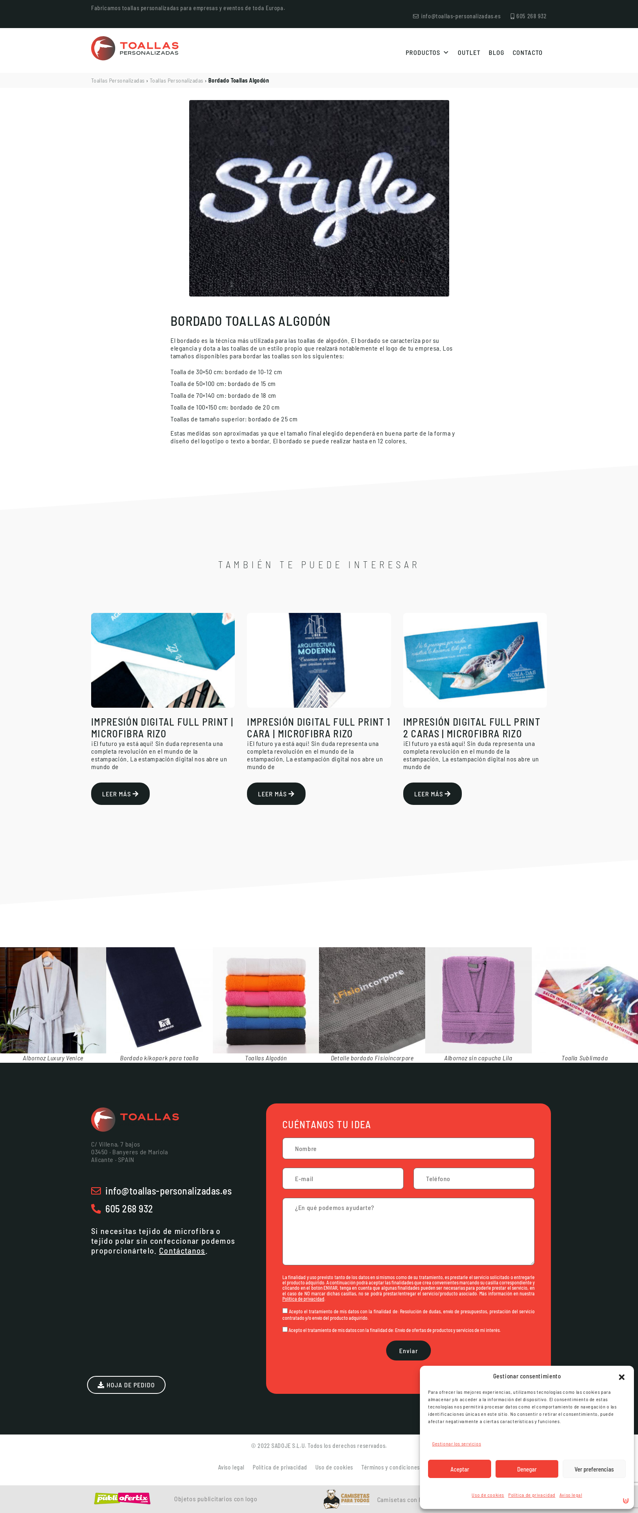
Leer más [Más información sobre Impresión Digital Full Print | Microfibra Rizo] (120, 794)
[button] (622, 1376)
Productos (428, 52)
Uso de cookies (488, 1495)
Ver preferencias (594, 1469)
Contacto (528, 52)
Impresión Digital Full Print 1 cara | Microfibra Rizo (318, 727)
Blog (497, 52)
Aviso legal (570, 1495)
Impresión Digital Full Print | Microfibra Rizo (162, 727)
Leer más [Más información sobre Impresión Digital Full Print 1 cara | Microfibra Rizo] (276, 794)
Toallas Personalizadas (118, 80)
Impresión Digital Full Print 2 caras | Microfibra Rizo (471, 727)
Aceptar (459, 1469)
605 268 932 (129, 1208)
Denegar (527, 1469)
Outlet (469, 52)
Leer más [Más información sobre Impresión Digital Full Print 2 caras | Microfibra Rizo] (432, 794)
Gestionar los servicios (456, 1443)
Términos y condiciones (390, 1467)
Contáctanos (182, 1250)
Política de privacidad (531, 1495)
